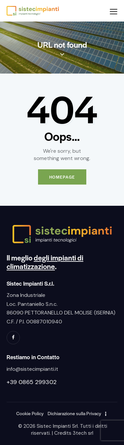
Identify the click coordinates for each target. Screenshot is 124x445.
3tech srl (83, 433)
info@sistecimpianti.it (32, 368)
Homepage (62, 177)
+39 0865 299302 (32, 382)
